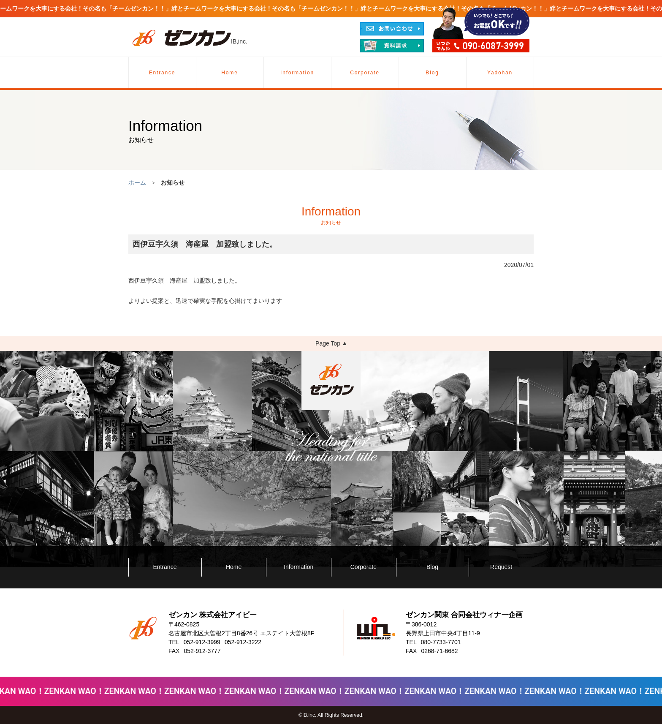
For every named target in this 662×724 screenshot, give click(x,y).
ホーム (137, 182)
